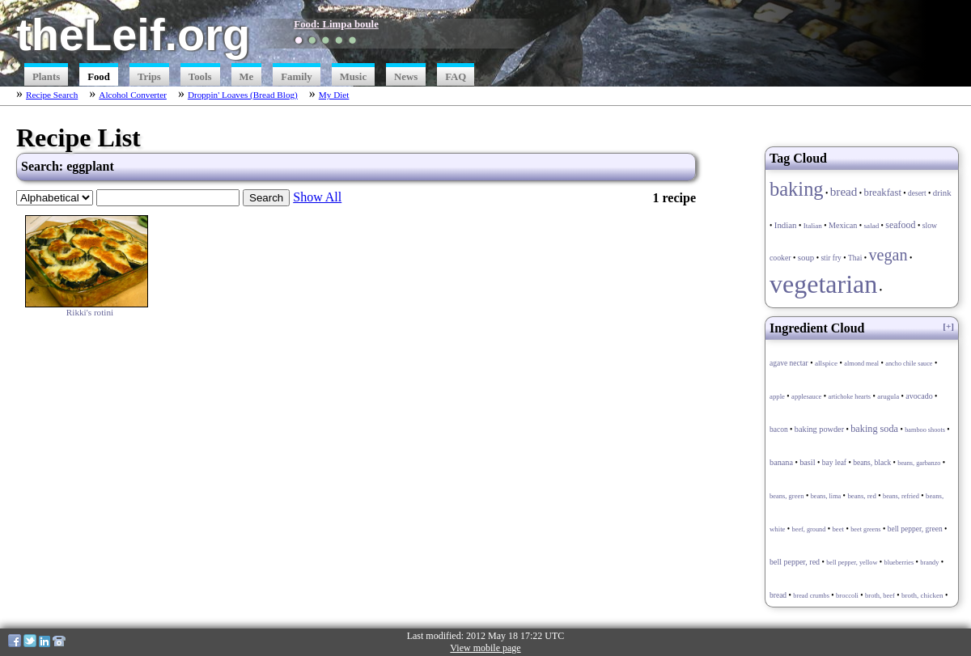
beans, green (787, 496)
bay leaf (834, 463)
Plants (46, 77)
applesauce (806, 396)
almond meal (861, 363)
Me (247, 77)
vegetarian (823, 283)
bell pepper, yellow (851, 562)
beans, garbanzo (918, 463)
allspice (826, 363)
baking (797, 189)
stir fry (830, 258)
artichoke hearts (850, 396)
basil (807, 462)
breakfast (882, 192)
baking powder (819, 429)
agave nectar (789, 363)
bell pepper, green (915, 529)
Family (296, 77)
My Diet (334, 94)
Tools (200, 77)
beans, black (872, 463)
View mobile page (485, 648)
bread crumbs (811, 595)
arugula (888, 396)
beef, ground (809, 529)
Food (98, 77)
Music (353, 77)
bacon (779, 429)
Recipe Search (52, 94)
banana (781, 462)
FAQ (455, 77)
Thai (855, 258)
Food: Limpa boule (336, 24)
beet (838, 529)
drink (942, 192)
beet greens (865, 529)
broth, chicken (922, 595)
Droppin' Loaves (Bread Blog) (243, 94)
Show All (317, 197)
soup (806, 257)
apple (777, 396)
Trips (149, 77)
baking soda (874, 428)
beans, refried (901, 496)
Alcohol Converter (133, 94)
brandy (929, 562)
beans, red (861, 496)
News (406, 77)
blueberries (899, 562)
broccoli (847, 595)
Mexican (843, 225)
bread (844, 191)
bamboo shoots (925, 430)
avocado (918, 395)
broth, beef (880, 595)
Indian (785, 225)
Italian (813, 226)
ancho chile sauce (908, 363)
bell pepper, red (795, 561)
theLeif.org (133, 34)
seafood (900, 225)
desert (917, 193)
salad (872, 226)
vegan (887, 255)
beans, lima (826, 496)
